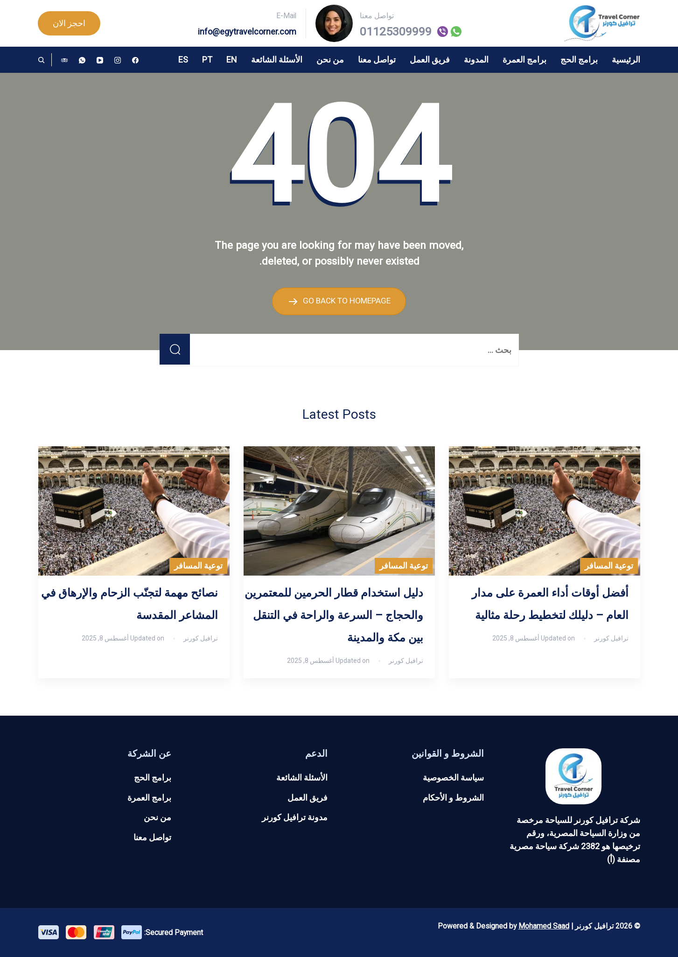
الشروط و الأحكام (453, 797)
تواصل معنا (377, 59)
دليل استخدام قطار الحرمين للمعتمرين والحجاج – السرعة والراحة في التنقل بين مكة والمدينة (334, 615)
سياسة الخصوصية (453, 777)
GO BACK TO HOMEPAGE (346, 300)
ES (183, 59)
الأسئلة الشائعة (276, 59)
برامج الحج (579, 59)
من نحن (330, 59)
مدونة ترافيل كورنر (295, 817)
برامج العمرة (524, 59)
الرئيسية (626, 59)
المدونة (476, 59)
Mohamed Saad (543, 925)
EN (231, 59)
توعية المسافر (609, 565)
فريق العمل (430, 59)
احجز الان (69, 23)
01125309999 (396, 31)
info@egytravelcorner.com (247, 31)
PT (207, 59)
